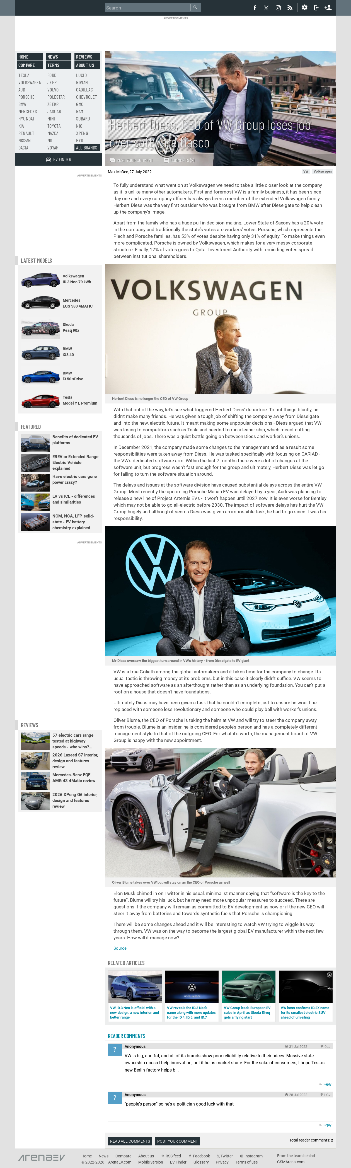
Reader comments (127, 1035)
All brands (86, 147)
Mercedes (27, 111)
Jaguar (54, 111)
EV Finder (178, 1162)
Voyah (53, 147)
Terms (53, 65)
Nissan (24, 140)
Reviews (84, 57)
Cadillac (84, 89)
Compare (26, 65)
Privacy (222, 1162)
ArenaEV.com (119, 1162)
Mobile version (150, 1162)
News (52, 57)
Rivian (82, 82)
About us (85, 65)
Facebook (201, 1156)
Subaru (83, 118)
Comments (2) (178, 160)
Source (120, 948)
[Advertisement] (175, 32)
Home (23, 57)
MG (49, 140)
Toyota (53, 126)
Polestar (56, 97)
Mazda (53, 133)
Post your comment (131, 160)
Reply (327, 1084)
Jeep (52, 82)
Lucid (81, 75)
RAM (79, 111)
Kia (21, 126)
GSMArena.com (290, 1162)
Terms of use (247, 1162)
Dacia (23, 147)
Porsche (26, 97)
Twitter (227, 1156)
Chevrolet (86, 97)
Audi (22, 89)
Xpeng (82, 133)
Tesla (24, 75)
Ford (51, 75)
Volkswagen (30, 82)
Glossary (201, 1162)
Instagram (254, 1156)
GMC (79, 104)
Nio (79, 126)
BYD (79, 140)
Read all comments (130, 1141)
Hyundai (26, 118)
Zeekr (53, 104)
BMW (22, 104)
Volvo (53, 89)
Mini (51, 118)
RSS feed (173, 1156)
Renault (26, 133)
